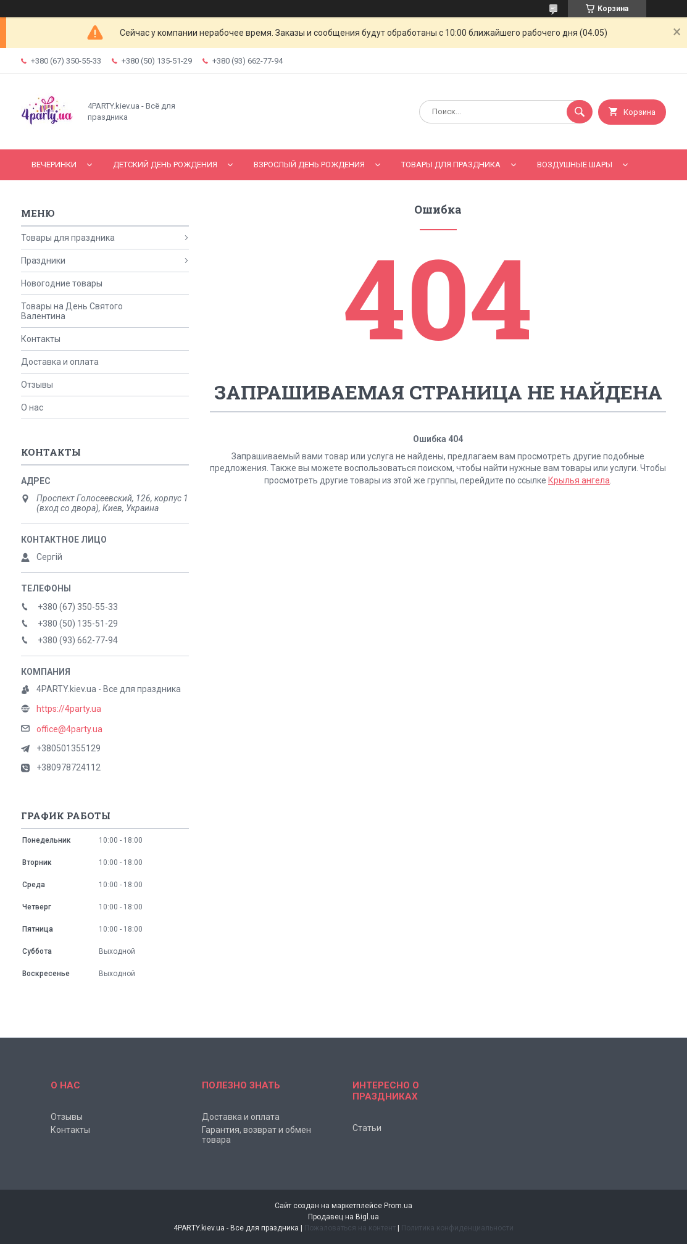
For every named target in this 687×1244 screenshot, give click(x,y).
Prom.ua (398, 1205)
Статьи (366, 1128)
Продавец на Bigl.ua (343, 1217)
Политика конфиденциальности (457, 1228)
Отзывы (37, 385)
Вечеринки (54, 164)
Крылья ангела (579, 480)
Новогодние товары (61, 283)
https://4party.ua (68, 709)
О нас (32, 407)
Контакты (40, 339)
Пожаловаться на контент (350, 1228)
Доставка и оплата (60, 362)
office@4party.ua (69, 729)
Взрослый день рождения (309, 164)
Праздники (43, 260)
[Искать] (580, 111)
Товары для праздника (451, 164)
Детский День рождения (165, 164)
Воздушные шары (574, 164)
